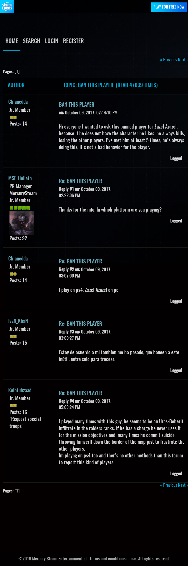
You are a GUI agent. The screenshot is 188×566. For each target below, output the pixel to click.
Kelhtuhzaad (19, 390)
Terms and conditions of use (113, 559)
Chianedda (18, 102)
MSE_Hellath (20, 178)
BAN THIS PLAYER (76, 105)
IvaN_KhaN (18, 321)
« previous (168, 60)
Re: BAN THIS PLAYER (80, 181)
